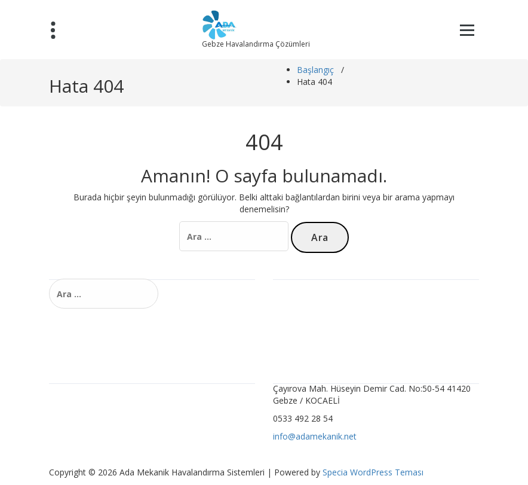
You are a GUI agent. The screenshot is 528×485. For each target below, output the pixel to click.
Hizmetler (296, 309)
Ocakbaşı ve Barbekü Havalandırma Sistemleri (144, 413)
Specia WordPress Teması (373, 472)
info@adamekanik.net (315, 436)
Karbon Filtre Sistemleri (100, 393)
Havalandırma (304, 289)
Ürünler (292, 328)
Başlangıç (315, 69)
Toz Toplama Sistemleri (101, 432)
